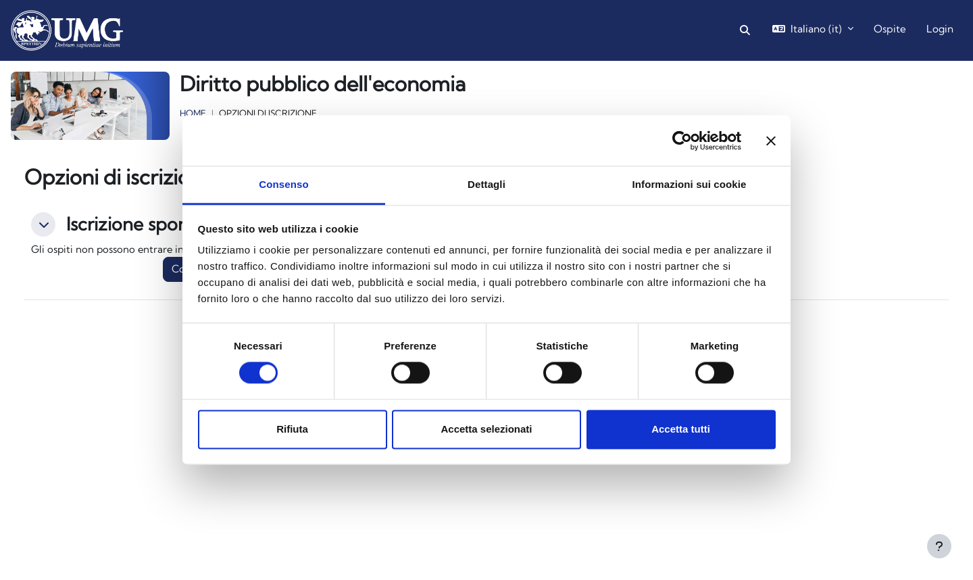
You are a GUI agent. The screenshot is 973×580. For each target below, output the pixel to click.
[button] (744, 31)
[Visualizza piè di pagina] (939, 546)
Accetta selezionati (486, 429)
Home (193, 112)
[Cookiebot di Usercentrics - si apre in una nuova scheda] (682, 140)
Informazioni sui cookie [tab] (689, 184)
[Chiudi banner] (771, 140)
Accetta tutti (680, 429)
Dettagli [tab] (486, 184)
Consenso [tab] (283, 184)
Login (939, 28)
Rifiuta (292, 429)
